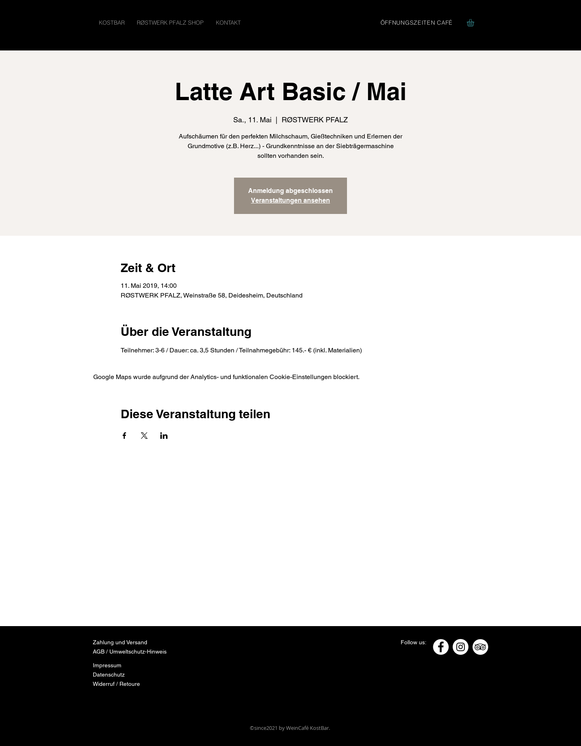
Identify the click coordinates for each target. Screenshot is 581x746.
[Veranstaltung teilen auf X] (144, 435)
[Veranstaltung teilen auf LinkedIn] (164, 435)
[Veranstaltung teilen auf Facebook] (124, 435)
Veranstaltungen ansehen (290, 200)
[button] (475, 22)
